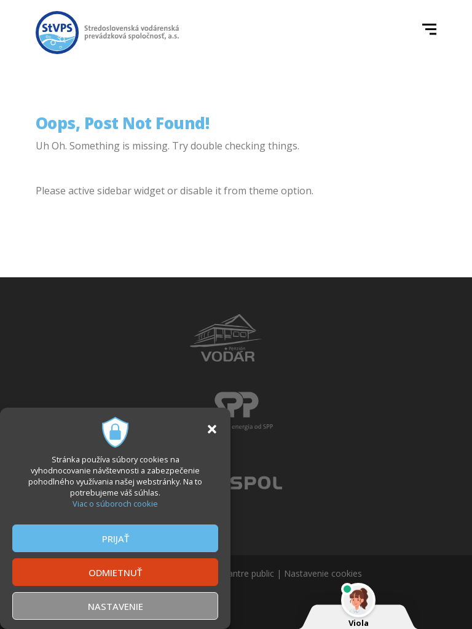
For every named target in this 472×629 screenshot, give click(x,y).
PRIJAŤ (115, 538)
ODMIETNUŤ (115, 572)
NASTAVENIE (115, 606)
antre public (251, 573)
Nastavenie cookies (323, 573)
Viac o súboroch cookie (115, 503)
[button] (212, 429)
